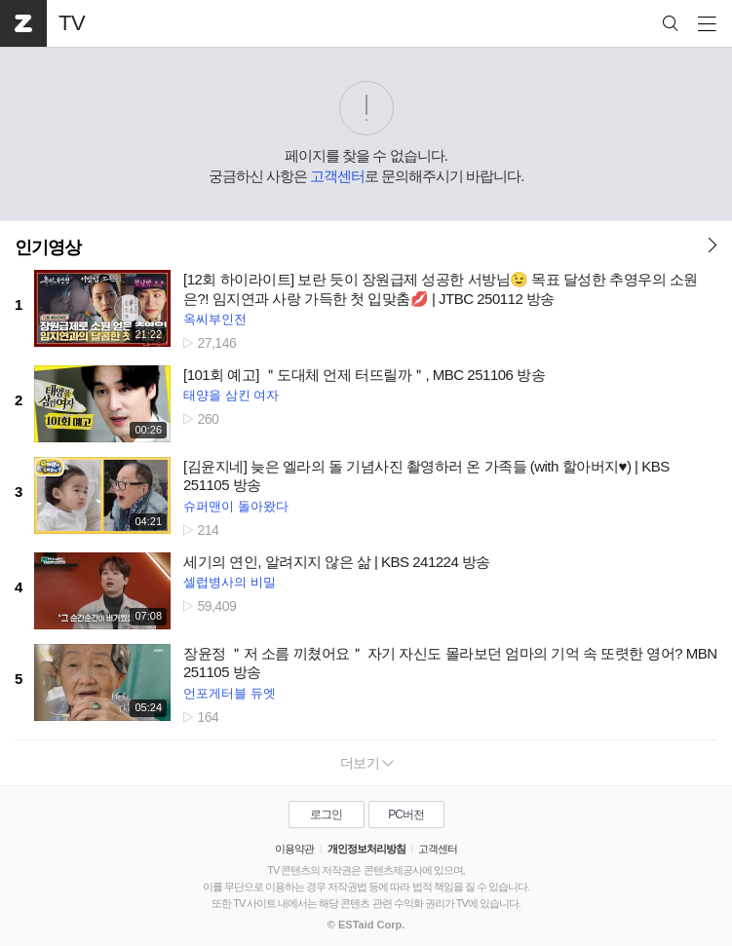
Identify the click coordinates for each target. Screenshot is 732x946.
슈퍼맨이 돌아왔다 (236, 506)
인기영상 (48, 247)
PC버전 (406, 814)
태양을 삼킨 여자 (231, 395)
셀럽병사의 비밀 (229, 582)
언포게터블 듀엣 (229, 693)
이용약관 (294, 848)
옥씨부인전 (215, 319)
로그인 (326, 814)
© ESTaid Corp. (366, 924)
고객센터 (337, 176)
